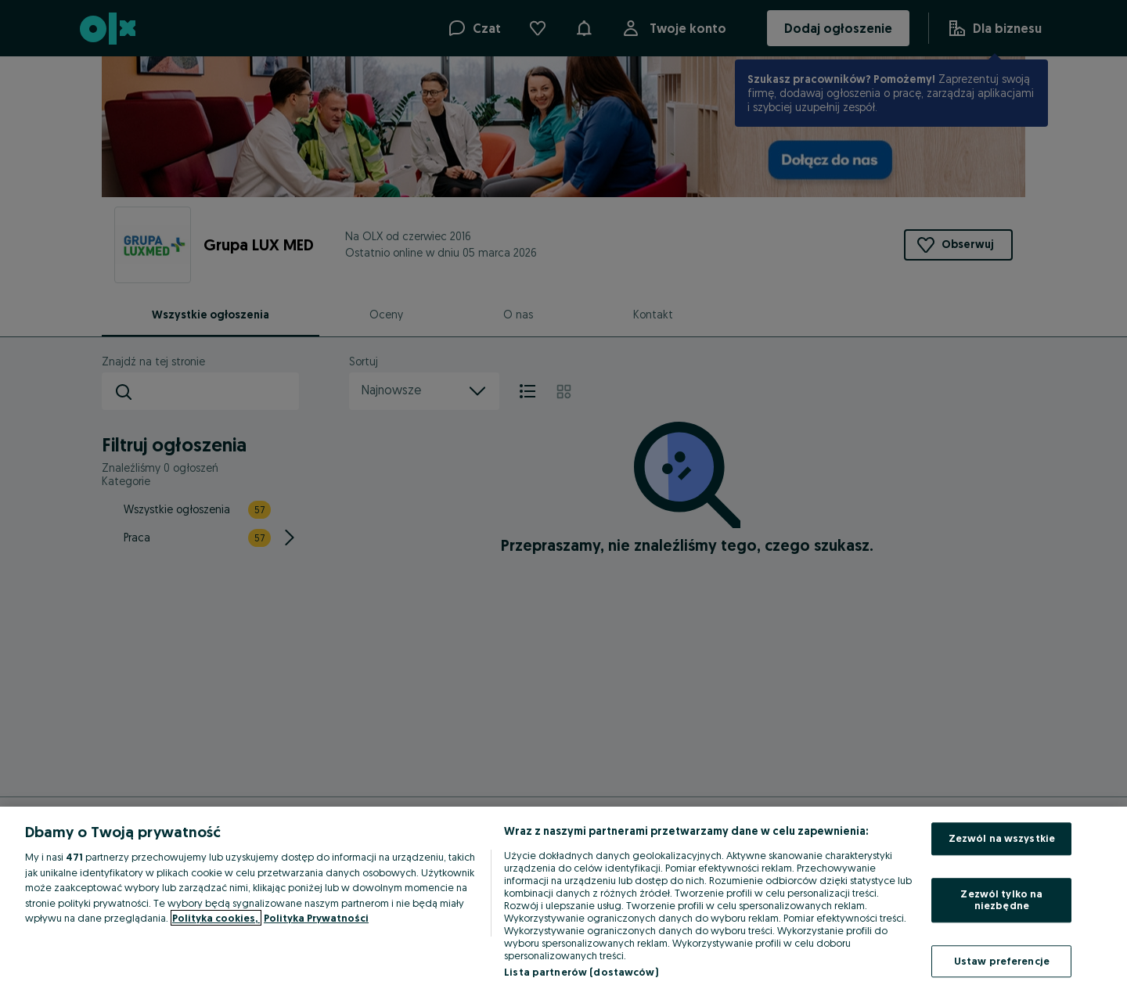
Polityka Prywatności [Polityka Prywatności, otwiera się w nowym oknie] (316, 918)
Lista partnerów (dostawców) (581, 971)
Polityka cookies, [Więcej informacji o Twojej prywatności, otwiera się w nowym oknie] (216, 918)
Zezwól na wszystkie (1002, 838)
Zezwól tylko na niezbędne (1001, 899)
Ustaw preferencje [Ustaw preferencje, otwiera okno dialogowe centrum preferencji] (1002, 961)
